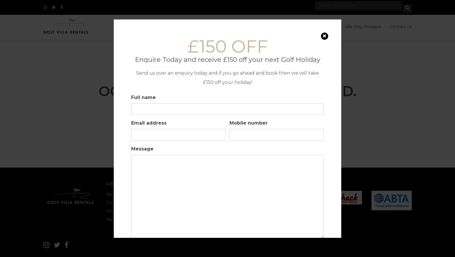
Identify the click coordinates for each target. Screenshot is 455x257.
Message (142, 148)
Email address (149, 123)
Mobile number (249, 123)
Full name (143, 97)
